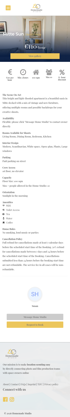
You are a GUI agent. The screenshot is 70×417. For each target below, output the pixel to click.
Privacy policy (51, 384)
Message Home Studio (35, 317)
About (6, 384)
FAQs (23, 384)
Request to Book (35, 324)
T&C (40, 384)
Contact (15, 384)
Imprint (32, 384)
